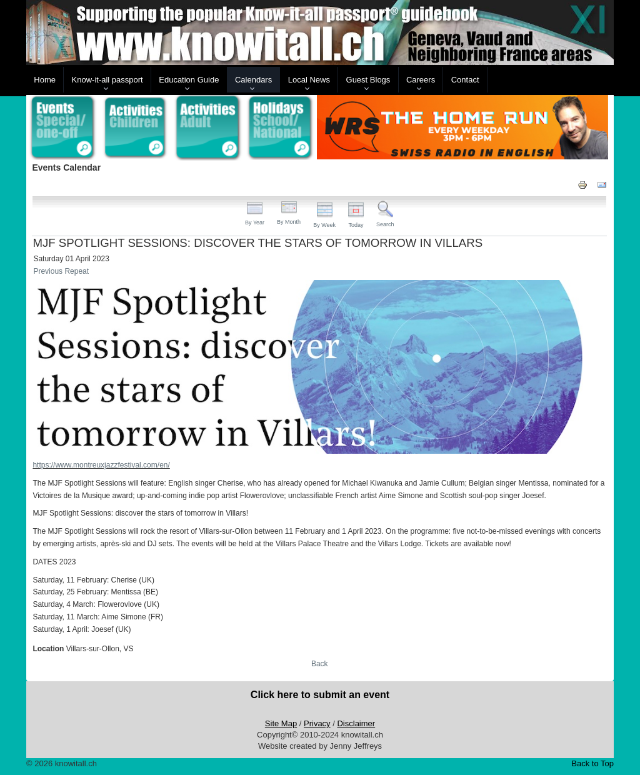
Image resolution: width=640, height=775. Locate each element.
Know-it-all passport (107, 79)
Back (319, 663)
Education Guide (189, 79)
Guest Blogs (368, 79)
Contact (465, 79)
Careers (420, 79)
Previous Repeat (61, 271)
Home (45, 79)
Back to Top (592, 763)
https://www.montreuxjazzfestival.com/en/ (100, 465)
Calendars (253, 79)
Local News (309, 79)
